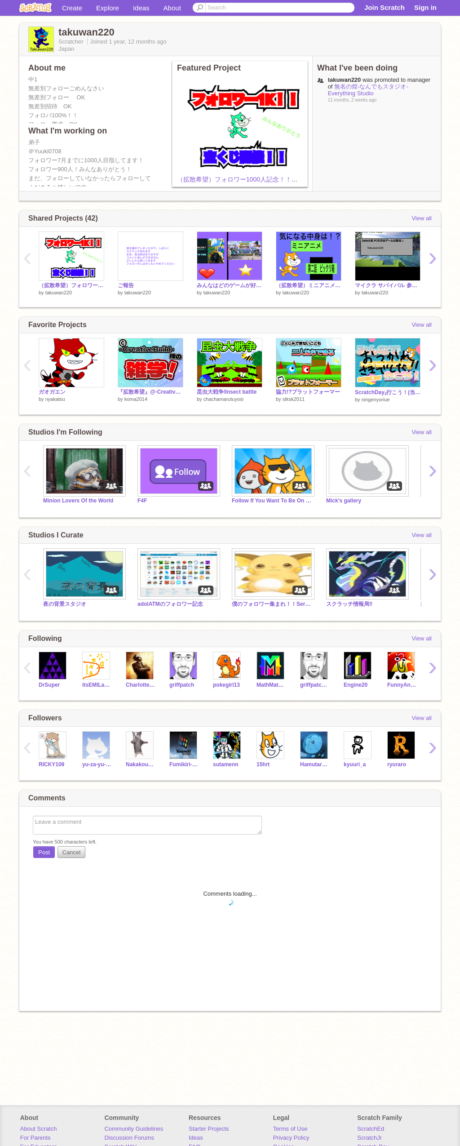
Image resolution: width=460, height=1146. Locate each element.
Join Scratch (384, 7)
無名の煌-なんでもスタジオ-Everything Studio (368, 90)
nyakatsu (55, 399)
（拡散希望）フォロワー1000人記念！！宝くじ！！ (250, 179)
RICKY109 (51, 764)
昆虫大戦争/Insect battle (227, 392)
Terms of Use (290, 1128)
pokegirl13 (226, 685)
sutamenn (226, 764)
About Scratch (38, 1128)
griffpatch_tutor (315, 685)
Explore (107, 8)
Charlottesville (141, 685)
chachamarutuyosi (223, 399)
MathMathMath (272, 685)
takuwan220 (58, 292)
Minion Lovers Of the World (78, 500)
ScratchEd (370, 1128)
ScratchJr (369, 1137)
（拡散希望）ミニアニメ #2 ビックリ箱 (308, 285)
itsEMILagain (97, 685)
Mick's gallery (343, 500)
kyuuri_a (355, 764)
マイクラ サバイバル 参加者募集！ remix (387, 285)
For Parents (35, 1137)
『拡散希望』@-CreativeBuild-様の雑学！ (150, 392)
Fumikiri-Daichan (184, 764)
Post (44, 852)
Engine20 (355, 685)
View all (421, 218)
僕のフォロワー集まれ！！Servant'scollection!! (272, 604)
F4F (142, 500)
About (172, 8)
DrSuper (49, 685)
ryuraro (396, 764)
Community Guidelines (133, 1128)
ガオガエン (52, 392)
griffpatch (181, 685)
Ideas (141, 8)
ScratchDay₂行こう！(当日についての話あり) (387, 392)
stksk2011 (294, 399)
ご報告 (126, 285)
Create (72, 8)
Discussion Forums (129, 1137)
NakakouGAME (141, 764)
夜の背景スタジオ (64, 604)
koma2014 (135, 399)
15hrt (263, 764)
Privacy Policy (291, 1137)
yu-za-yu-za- (97, 764)
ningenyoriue (376, 399)
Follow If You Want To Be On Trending (272, 500)
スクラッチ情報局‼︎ (349, 604)
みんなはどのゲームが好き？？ (229, 285)
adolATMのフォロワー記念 (170, 604)
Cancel (71, 852)
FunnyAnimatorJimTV (402, 685)
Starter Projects (209, 1128)
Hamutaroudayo (315, 764)
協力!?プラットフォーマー (308, 392)
